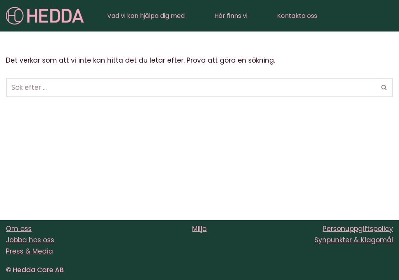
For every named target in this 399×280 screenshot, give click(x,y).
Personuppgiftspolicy (358, 228)
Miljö (199, 228)
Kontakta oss (297, 15)
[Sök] (191, 87)
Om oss (19, 228)
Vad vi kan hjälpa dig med (146, 15)
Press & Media (29, 251)
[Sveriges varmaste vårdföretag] (45, 15)
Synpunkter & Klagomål (353, 240)
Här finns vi (230, 15)
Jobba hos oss (30, 240)
